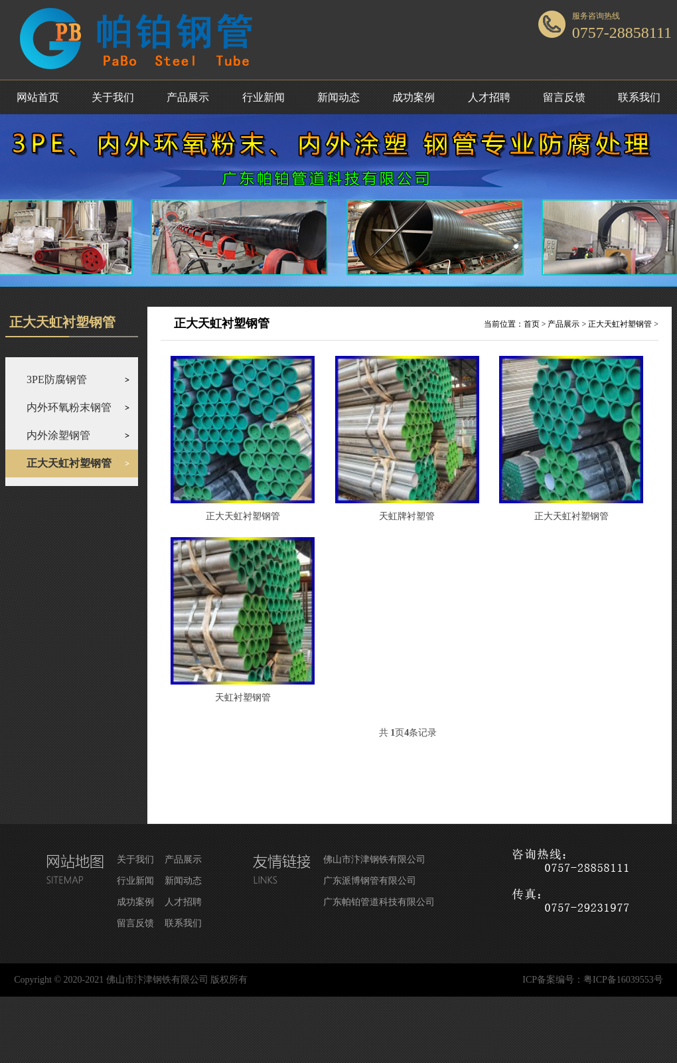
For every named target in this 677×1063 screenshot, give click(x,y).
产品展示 (188, 97)
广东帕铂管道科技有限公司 (379, 902)
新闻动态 (338, 97)
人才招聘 (489, 97)
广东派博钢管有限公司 (369, 881)
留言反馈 (564, 97)
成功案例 (413, 97)
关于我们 (113, 97)
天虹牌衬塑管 (407, 516)
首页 (532, 324)
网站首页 (38, 97)
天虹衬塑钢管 (243, 697)
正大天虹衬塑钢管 (620, 324)
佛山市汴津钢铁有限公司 (374, 859)
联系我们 (639, 97)
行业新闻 (263, 97)
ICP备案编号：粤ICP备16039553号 (592, 980)
